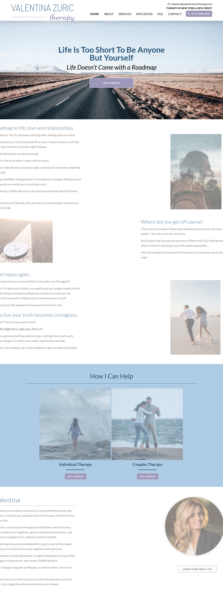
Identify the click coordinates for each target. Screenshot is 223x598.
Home (94, 13)
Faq (160, 13)
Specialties (144, 13)
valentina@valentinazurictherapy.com (189, 4)
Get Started (75, 476)
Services (124, 13)
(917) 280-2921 (200, 13)
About (109, 13)
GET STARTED (111, 82)
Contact (175, 13)
